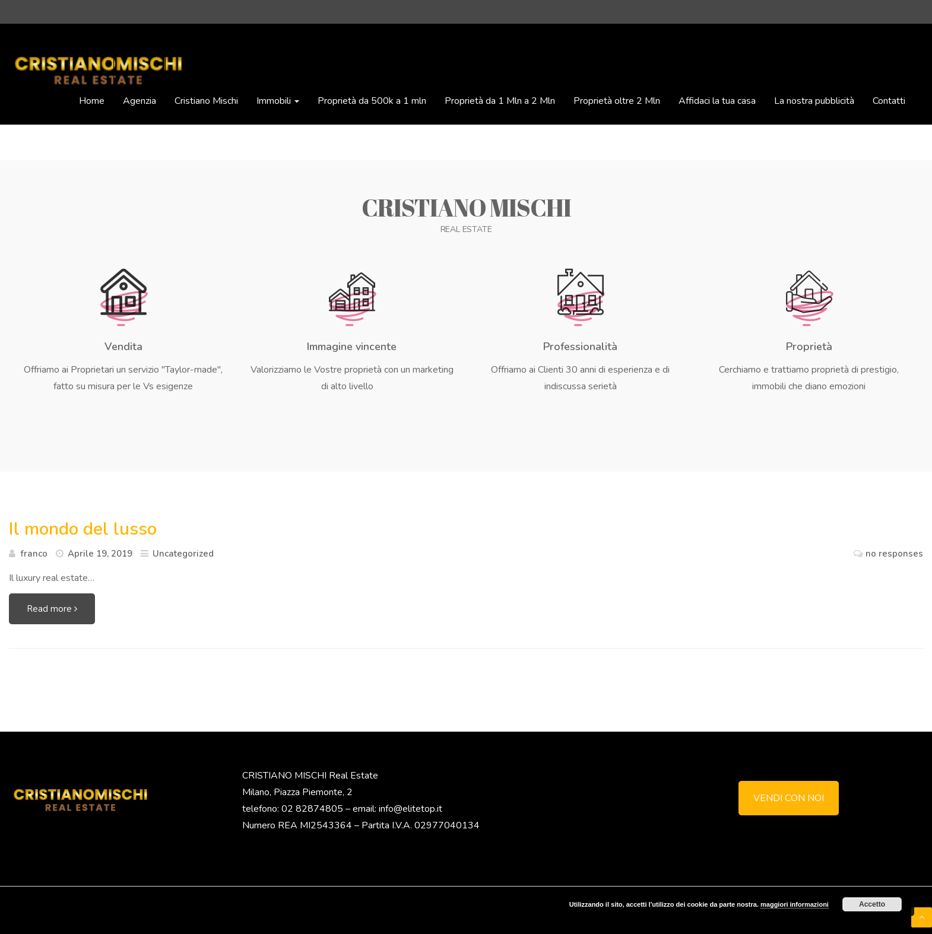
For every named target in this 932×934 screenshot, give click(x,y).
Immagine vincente (352, 346)
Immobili (277, 100)
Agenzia (139, 100)
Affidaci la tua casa (717, 100)
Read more (52, 609)
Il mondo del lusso (83, 529)
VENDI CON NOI (788, 798)
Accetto (872, 904)
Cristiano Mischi (206, 100)
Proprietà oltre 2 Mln (616, 100)
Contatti (889, 100)
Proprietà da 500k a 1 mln (372, 100)
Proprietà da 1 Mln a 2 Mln (500, 100)
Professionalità (580, 346)
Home (91, 100)
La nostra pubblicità (814, 100)
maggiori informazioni (794, 904)
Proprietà (809, 346)
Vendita (123, 346)
